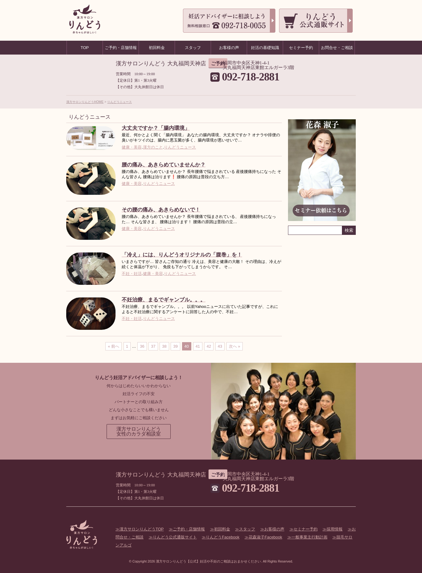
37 (153, 346)
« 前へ (113, 346)
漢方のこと (153, 147)
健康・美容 (132, 147)
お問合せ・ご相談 (337, 47)
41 (198, 346)
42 (209, 346)
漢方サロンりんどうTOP (142, 529)
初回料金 (222, 529)
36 (142, 346)
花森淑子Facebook (265, 537)
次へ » (234, 346)
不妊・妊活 (132, 273)
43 (220, 346)
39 (175, 346)
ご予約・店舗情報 (189, 529)
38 (164, 346)
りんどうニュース (119, 102)
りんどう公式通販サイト (175, 537)
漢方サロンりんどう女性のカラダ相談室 (138, 431)
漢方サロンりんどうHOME (84, 102)
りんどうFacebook (222, 537)
